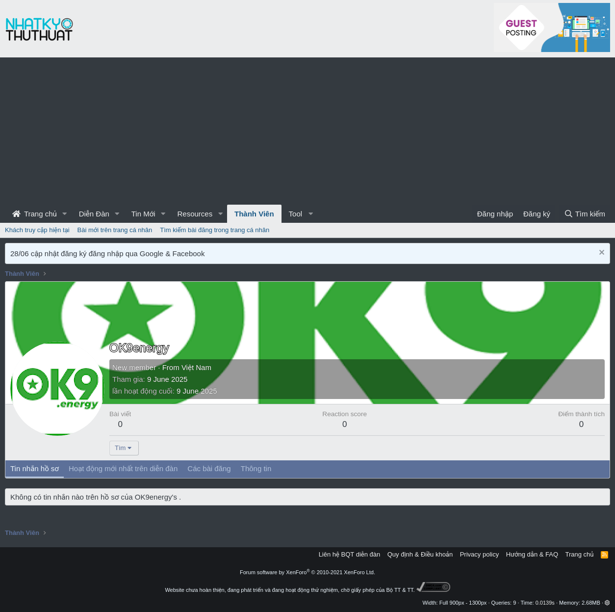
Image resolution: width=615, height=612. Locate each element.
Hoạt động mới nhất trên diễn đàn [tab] (123, 468)
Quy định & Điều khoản (420, 554)
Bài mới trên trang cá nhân (115, 230)
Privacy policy (479, 554)
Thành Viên (254, 214)
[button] (65, 214)
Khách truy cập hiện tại (37, 230)
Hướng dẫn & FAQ (532, 554)
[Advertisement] (307, 131)
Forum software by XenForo (307, 572)
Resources (194, 214)
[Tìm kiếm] (584, 214)
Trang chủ (34, 214)
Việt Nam (196, 367)
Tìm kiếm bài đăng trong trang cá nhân (214, 230)
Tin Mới (143, 214)
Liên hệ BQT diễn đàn (350, 554)
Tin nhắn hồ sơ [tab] (34, 468)
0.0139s (545, 603)
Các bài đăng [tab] (209, 468)
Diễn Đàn (94, 214)
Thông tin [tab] (256, 468)
